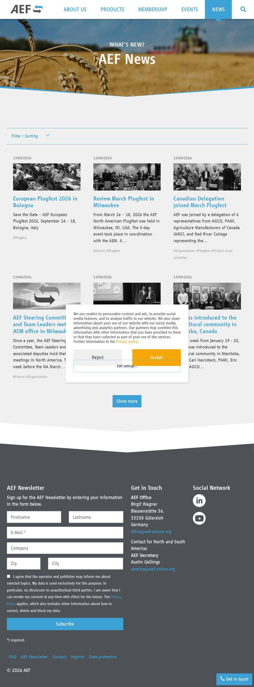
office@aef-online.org (152, 524)
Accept (156, 357)
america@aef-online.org (154, 562)
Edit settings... (127, 371)
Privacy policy (127, 341)
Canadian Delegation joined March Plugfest (201, 204)
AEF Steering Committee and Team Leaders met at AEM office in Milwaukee (45, 331)
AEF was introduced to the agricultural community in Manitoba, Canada (207, 331)
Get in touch (233, 678)
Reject (98, 357)
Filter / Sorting (26, 136)
